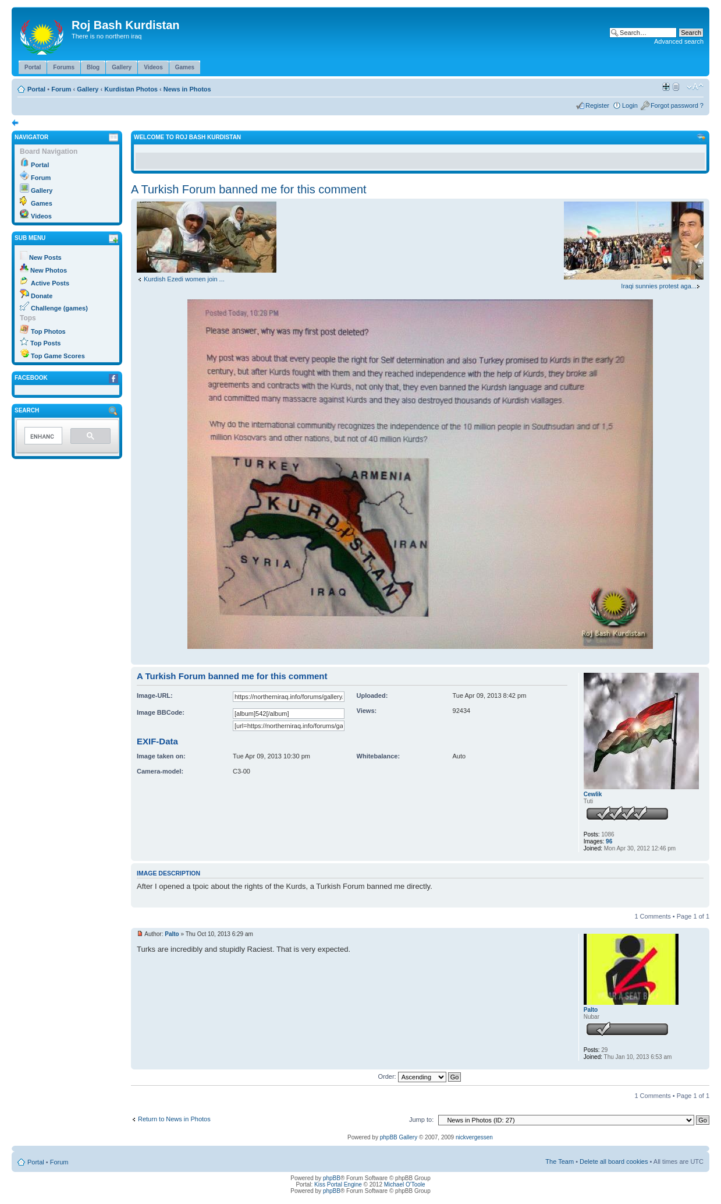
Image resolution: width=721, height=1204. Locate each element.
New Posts (45, 257)
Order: (419, 1076)
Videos (41, 216)
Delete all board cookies (614, 1161)
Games (41, 203)
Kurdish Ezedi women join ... (184, 279)
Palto (172, 934)
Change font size (695, 87)
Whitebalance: (378, 756)
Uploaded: (372, 695)
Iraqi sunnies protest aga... (659, 286)
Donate (41, 295)
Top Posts (45, 343)
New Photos (48, 270)
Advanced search (679, 41)
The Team (559, 1161)
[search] (42, 437)
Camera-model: (160, 771)
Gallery (87, 89)
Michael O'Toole (404, 1184)
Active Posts (50, 283)
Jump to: (421, 1119)
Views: (367, 710)
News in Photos (187, 89)
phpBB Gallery (398, 1137)
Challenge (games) (59, 308)
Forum (61, 89)
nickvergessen (474, 1137)
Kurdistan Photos (131, 89)
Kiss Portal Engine (338, 1184)
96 (609, 841)
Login (630, 105)
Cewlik (593, 794)
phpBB (331, 1178)
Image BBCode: (160, 712)
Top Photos (48, 331)
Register (597, 105)
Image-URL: (155, 695)
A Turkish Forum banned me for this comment (249, 189)
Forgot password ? (677, 105)
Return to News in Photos (174, 1118)
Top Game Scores (58, 355)
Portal (36, 89)
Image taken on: (161, 756)
